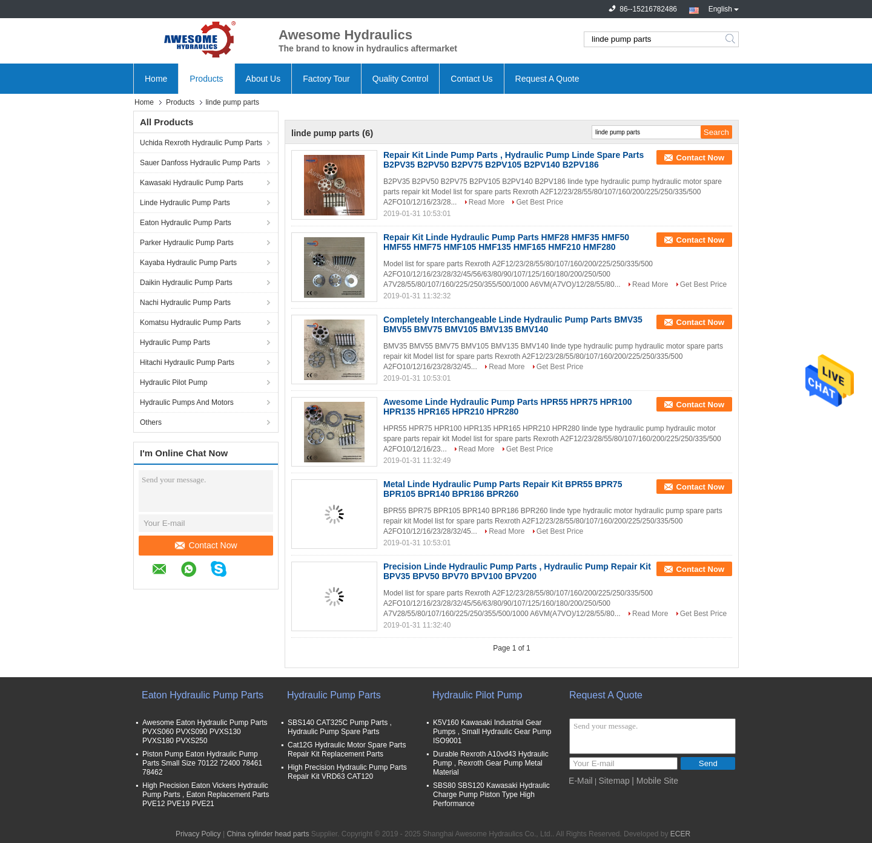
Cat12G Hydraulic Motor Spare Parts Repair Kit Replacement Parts (347, 749)
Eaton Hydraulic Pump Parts (185, 222)
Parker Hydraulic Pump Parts (187, 242)
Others (151, 422)
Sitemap (614, 781)
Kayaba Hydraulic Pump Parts (188, 262)
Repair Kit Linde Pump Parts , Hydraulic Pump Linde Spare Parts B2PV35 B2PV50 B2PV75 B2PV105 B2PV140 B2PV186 (513, 159)
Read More (486, 202)
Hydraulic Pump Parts (175, 342)
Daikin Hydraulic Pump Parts (186, 282)
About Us (263, 79)
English (723, 8)
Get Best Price (539, 202)
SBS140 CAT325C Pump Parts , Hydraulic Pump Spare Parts (340, 727)
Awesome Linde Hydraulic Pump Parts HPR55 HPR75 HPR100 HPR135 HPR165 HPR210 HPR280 (507, 406)
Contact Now (206, 545)
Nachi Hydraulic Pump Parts (185, 302)
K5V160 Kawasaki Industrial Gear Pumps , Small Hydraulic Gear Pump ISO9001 (492, 731)
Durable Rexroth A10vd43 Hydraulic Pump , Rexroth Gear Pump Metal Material (491, 763)
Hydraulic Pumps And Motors (187, 402)
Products (206, 79)
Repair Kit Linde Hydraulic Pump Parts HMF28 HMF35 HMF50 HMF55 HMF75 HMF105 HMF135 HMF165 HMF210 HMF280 (506, 242)
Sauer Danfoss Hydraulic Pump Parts (200, 163)
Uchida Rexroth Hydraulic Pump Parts (201, 143)
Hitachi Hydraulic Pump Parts (187, 362)
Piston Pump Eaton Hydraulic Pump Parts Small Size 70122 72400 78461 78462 (202, 763)
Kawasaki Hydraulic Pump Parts (191, 183)
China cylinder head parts (267, 834)
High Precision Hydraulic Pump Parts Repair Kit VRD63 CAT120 (347, 772)
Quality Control (400, 79)
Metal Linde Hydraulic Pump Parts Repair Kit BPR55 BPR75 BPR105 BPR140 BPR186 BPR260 (502, 489)
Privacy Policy (198, 834)
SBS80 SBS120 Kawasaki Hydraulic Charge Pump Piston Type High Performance (491, 794)
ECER (680, 834)
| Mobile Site (655, 781)
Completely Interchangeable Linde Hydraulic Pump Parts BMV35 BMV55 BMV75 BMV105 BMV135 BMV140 (512, 324)
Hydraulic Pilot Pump (173, 382)
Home (156, 79)
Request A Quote (547, 79)
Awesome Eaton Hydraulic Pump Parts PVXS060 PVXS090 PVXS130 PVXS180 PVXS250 (205, 731)
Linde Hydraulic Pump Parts (185, 202)
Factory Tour (326, 79)
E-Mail (581, 781)
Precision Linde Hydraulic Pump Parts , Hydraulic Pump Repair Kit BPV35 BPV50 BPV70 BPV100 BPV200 (517, 571)
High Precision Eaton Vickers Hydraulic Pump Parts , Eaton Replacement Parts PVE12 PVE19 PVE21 (205, 794)
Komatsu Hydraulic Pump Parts (190, 322)
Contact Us (471, 79)
